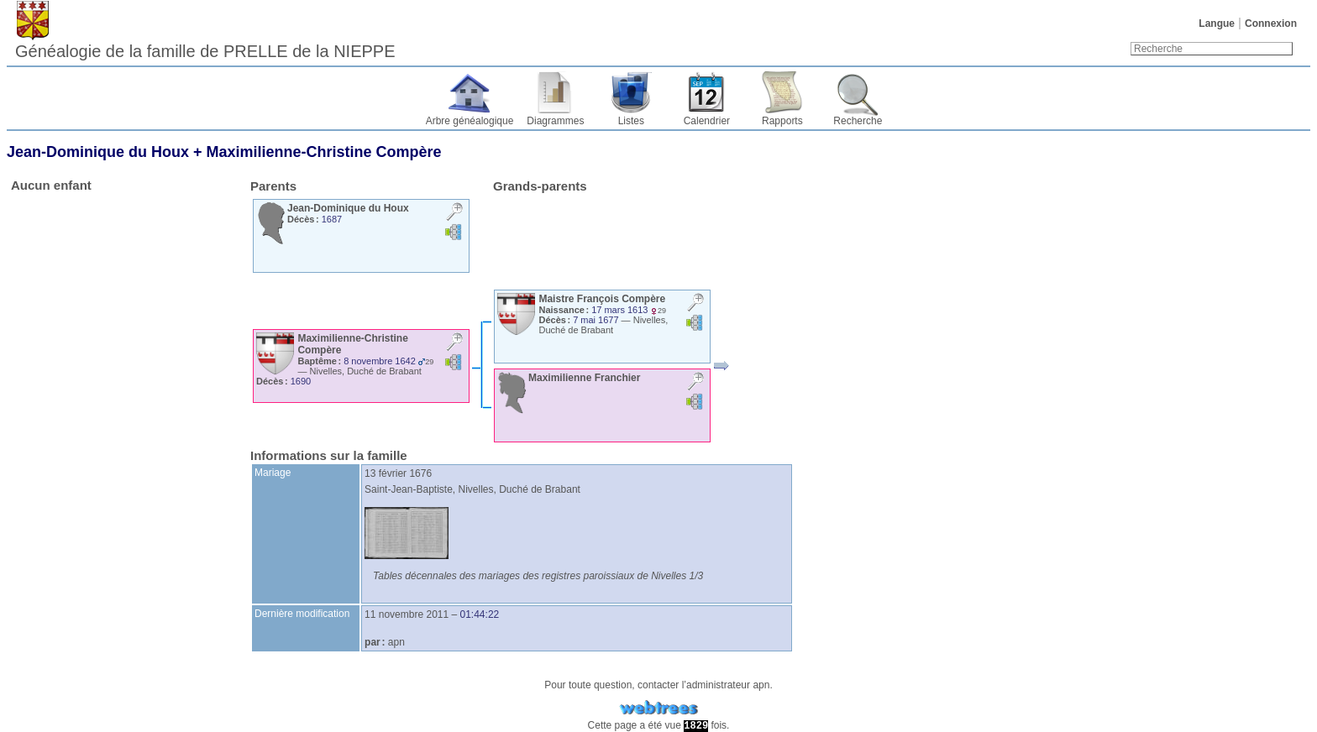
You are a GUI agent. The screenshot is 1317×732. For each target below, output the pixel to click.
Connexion (1271, 23)
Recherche (857, 121)
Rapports (782, 121)
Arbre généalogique (470, 121)
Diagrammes (555, 121)
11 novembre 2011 (407, 614)
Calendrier (707, 121)
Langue (1217, 23)
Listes (631, 121)
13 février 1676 (398, 473)
